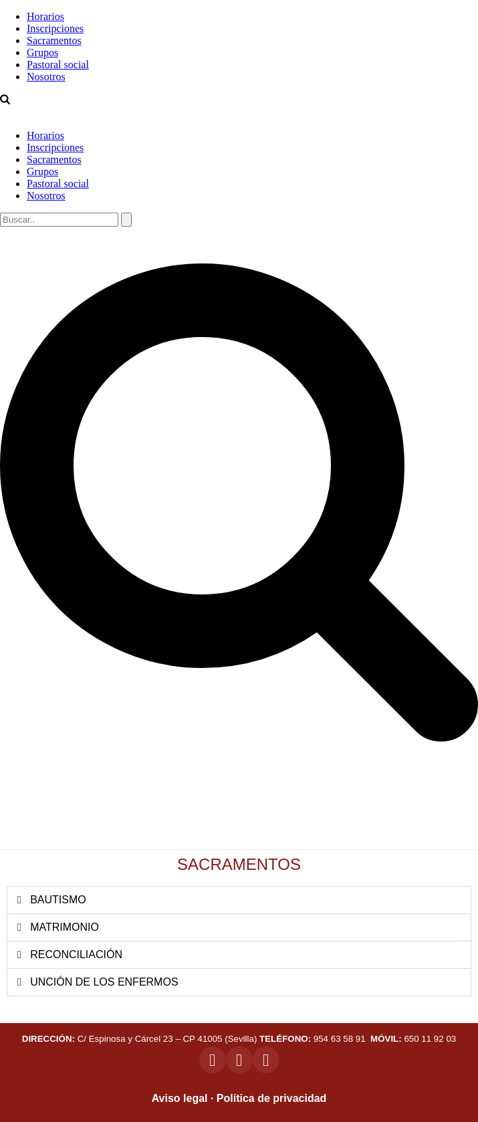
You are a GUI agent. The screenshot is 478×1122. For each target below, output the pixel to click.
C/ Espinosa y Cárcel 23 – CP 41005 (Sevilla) (139, 1039)
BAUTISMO (58, 899)
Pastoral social (58, 64)
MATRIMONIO (64, 927)
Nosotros (46, 76)
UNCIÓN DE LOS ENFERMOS (104, 982)
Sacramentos (54, 40)
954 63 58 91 (313, 1039)
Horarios (45, 16)
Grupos (42, 52)
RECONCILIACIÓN (76, 954)
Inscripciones (55, 28)
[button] (239, 900)
